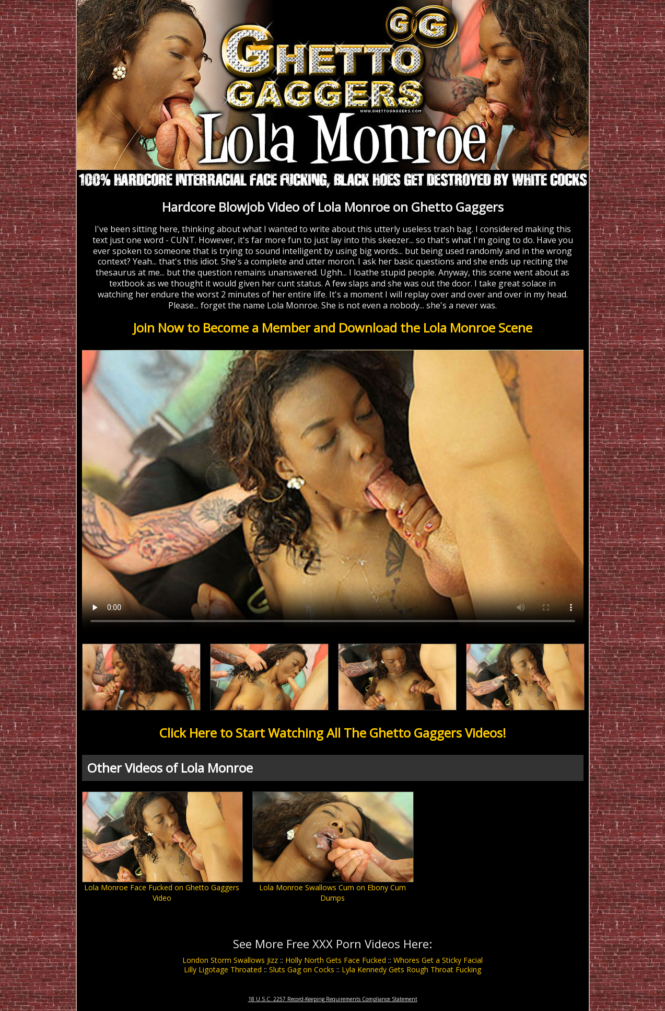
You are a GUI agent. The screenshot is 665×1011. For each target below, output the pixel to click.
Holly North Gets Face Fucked (335, 960)
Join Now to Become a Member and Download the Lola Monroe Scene (332, 327)
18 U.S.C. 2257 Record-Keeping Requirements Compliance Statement (332, 999)
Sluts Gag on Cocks (301, 969)
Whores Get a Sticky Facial (438, 960)
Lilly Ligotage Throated (223, 969)
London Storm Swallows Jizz (230, 960)
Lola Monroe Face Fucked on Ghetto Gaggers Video (161, 892)
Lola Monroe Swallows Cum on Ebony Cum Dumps (332, 892)
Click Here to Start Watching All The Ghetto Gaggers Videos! (332, 732)
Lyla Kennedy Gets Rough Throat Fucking (411, 969)
